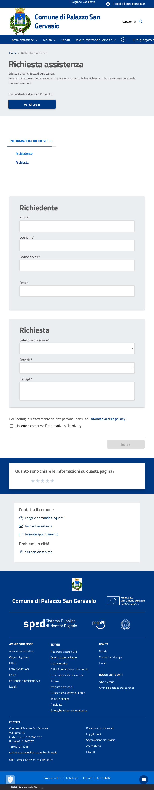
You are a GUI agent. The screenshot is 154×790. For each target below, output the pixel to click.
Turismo (55, 681)
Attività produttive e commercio (69, 669)
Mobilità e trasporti (62, 687)
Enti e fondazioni (19, 669)
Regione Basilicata (83, 2)
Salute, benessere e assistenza (69, 710)
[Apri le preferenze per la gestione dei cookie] (10, 779)
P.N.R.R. (90, 751)
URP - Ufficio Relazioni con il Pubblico (31, 760)
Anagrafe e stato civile (64, 651)
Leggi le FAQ (93, 734)
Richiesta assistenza (34, 53)
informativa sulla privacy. (108, 418)
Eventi (102, 663)
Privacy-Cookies (53, 778)
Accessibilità (93, 746)
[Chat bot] (143, 779)
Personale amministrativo (24, 681)
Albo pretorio (106, 682)
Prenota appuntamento (100, 728)
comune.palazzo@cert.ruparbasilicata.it (33, 752)
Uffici (12, 663)
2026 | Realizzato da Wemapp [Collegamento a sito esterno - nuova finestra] (27, 787)
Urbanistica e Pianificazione (67, 675)
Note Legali (72, 778)
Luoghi (13, 686)
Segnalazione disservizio (100, 740)
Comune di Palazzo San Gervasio (67, 21)
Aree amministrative (21, 651)
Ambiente (56, 704)
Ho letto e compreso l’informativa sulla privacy (49, 425)
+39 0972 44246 (18, 746)
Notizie (103, 651)
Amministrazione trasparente (116, 687)
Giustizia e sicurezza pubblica (68, 693)
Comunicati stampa (110, 657)
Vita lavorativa (59, 663)
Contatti (15, 722)
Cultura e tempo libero (64, 657)
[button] (125, 4)
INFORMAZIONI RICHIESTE (29, 140)
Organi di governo (19, 657)
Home (13, 53)
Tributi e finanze (60, 699)
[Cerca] (140, 21)
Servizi (55, 644)
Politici (13, 675)
